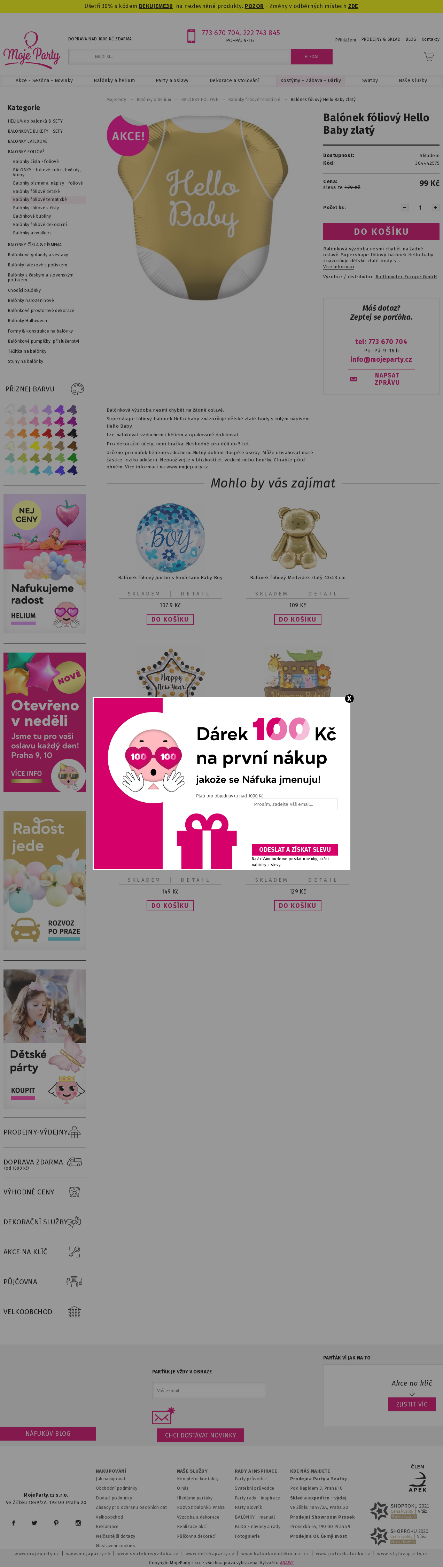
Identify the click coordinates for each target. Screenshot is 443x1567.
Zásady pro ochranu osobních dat (131, 1507)
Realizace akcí (192, 1526)
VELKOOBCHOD (44, 1312)
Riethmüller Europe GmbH (406, 277)
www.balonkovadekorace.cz (275, 1553)
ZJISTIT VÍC (412, 1404)
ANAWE (287, 1562)
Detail (196, 594)
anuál (269, 1517)
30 (169, 6)
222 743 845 (261, 33)
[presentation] (294, 829)
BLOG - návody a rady (257, 1526)
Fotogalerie (247, 1536)
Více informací (338, 267)
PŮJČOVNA (44, 1282)
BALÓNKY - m (249, 1517)
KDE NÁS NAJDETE (310, 1471)
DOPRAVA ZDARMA (44, 1162)
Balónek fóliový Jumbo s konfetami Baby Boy (170, 577)
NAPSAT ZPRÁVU (387, 379)
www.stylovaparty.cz (402, 1553)
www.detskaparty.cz (210, 1553)
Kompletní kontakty (197, 1478)
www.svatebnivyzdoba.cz (148, 1553)
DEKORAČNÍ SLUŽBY (44, 1222)
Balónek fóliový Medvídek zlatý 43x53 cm (297, 577)
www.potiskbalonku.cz (343, 1553)
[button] (170, 619)
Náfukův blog (47, 1433)
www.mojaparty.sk (88, 1553)
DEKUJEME (152, 6)
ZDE (353, 6)
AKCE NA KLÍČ (44, 1252)
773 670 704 (221, 33)
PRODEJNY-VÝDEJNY (44, 1132)
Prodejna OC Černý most (318, 1536)
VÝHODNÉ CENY (44, 1192)
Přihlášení (345, 40)
